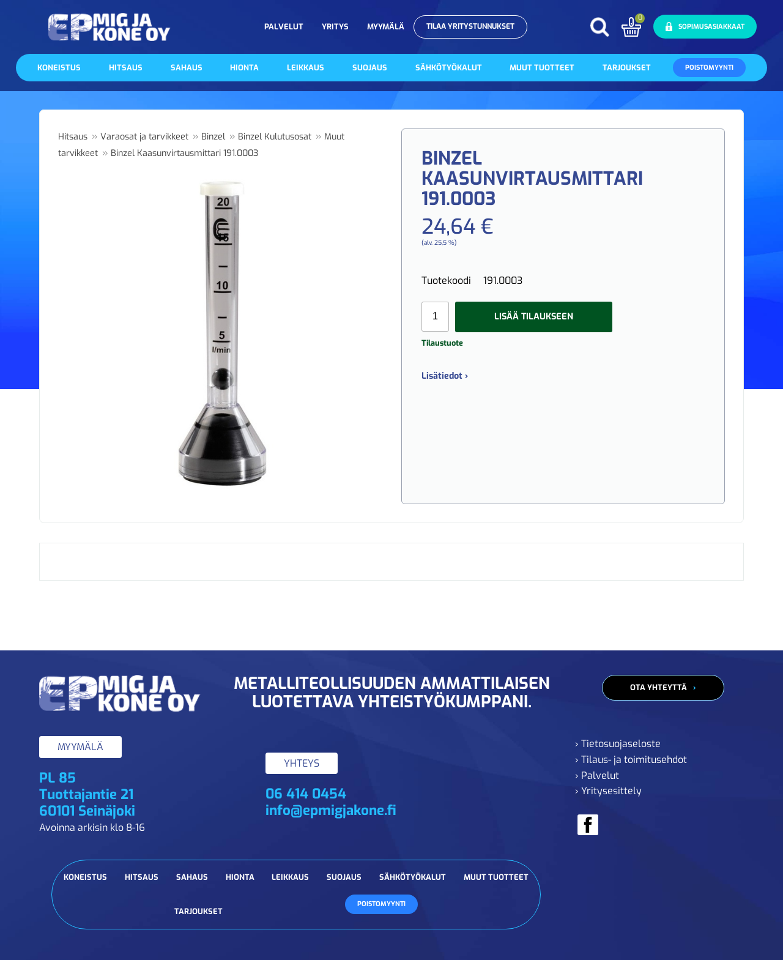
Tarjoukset (627, 67)
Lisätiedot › (444, 376)
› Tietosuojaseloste (618, 743)
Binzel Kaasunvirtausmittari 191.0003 (184, 153)
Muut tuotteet (542, 67)
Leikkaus (305, 67)
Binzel (213, 137)
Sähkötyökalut (448, 67)
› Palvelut (597, 775)
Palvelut (283, 26)
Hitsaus (126, 67)
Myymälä (385, 26)
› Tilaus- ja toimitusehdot (631, 759)
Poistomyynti (709, 67)
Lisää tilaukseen (533, 316)
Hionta (244, 67)
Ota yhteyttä (658, 687)
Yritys (335, 26)
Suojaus (369, 67)
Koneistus (59, 67)
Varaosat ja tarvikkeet (144, 137)
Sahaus (186, 67)
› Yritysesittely (608, 790)
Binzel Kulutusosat (274, 137)
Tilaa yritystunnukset (470, 26)
